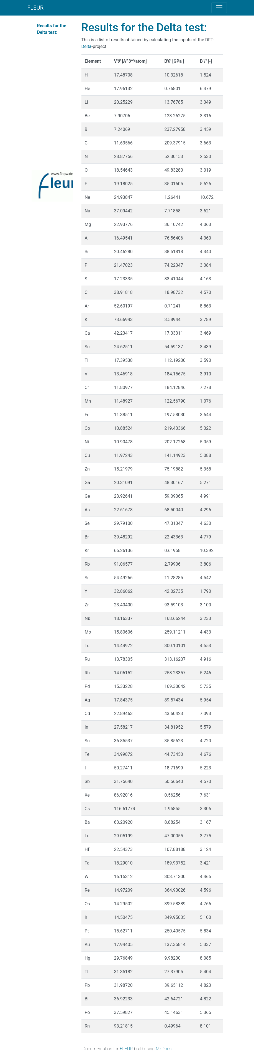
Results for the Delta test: (51, 29)
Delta (86, 46)
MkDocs (163, 1048)
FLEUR (35, 7)
